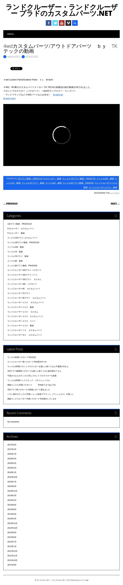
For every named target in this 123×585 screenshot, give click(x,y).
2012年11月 (12, 523)
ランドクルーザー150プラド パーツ (22, 275)
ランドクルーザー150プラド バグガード (24, 270)
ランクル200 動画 (105, 178)
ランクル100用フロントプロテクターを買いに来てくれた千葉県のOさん (37, 366)
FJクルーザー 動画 (52, 178)
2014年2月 (11, 500)
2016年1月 (11, 472)
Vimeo (68, 23)
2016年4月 (11, 463)
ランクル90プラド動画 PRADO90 (78, 182)
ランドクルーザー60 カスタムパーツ (23, 289)
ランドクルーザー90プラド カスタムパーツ (26, 298)
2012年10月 (12, 528)
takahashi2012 (14, 56)
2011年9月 (11, 565)
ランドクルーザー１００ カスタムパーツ (25, 302)
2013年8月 (11, 505)
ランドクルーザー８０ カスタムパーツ (24, 335)
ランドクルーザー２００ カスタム (22, 312)
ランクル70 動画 (15, 252)
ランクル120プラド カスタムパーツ (22, 238)
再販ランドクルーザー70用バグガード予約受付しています (31, 399)
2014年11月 (12, 491)
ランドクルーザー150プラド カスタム (24, 279)
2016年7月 (11, 454)
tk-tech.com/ (9, 98)
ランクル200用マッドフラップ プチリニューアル (28, 380)
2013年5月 (11, 514)
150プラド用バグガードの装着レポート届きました (28, 390)
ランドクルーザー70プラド (18, 293)
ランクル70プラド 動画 (32, 182)
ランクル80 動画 (53, 182)
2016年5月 (11, 459)
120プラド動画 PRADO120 (29, 178)
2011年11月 (12, 556)
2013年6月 (11, 509)
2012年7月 (11, 542)
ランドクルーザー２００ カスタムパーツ (25, 316)
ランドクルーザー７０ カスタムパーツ (24, 330)
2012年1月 (11, 546)
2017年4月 (11, 445)
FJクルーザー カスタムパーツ (20, 229)
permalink (114, 192)
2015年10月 (12, 477)
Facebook (48, 23)
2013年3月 (11, 519)
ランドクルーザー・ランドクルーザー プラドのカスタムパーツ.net (61, 10)
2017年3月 (11, 449)
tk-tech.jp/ (58, 94)
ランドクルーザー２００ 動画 (103, 187)
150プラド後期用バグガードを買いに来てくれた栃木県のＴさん (34, 371)
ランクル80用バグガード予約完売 (21, 357)
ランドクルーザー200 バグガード (22, 284)
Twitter (55, 23)
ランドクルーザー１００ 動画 (20, 307)
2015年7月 (11, 482)
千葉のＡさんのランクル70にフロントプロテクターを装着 (31, 376)
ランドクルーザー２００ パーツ (21, 321)
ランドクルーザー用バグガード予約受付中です (27, 362)
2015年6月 (11, 486)
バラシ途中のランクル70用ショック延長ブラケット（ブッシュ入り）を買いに (40, 394)
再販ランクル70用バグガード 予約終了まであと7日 (31, 385)
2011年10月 (12, 560)
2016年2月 (11, 468)
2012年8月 (11, 537)
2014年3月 (11, 495)
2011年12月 (12, 551)
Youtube (62, 23)
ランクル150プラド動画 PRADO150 (78, 178)
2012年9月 (11, 532)
